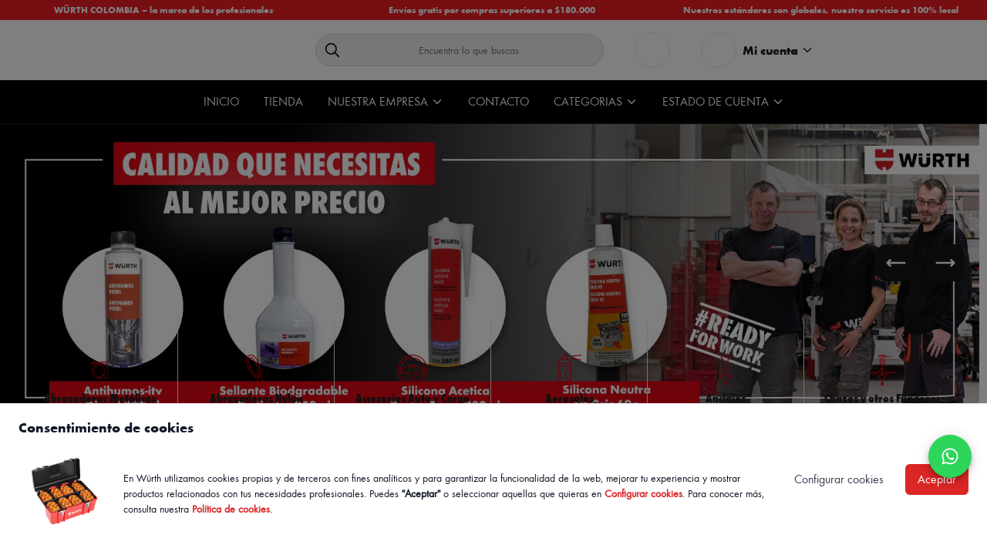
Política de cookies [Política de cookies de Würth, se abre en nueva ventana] (231, 508)
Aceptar (937, 479)
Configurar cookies (643, 493)
